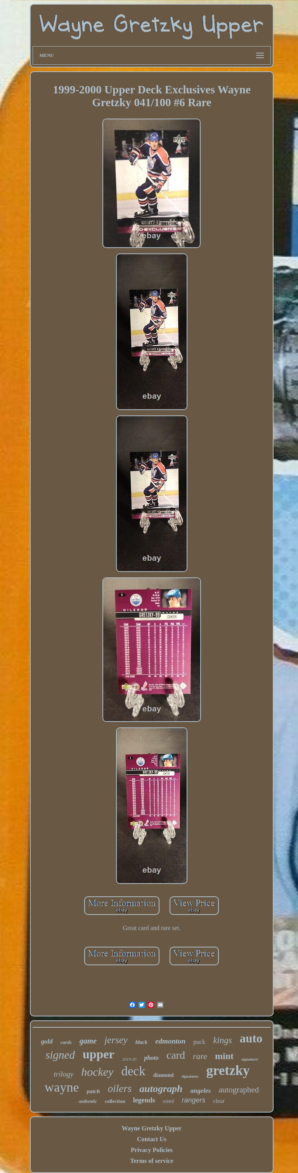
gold (47, 1041)
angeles (201, 1090)
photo (151, 1057)
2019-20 (129, 1059)
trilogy (64, 1074)
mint (224, 1056)
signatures (190, 1076)
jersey (116, 1040)
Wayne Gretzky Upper (152, 1128)
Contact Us (151, 1139)
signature (249, 1059)
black (141, 1042)
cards (66, 1042)
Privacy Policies (152, 1150)
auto (251, 1038)
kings (222, 1040)
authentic (88, 1101)
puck (199, 1042)
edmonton (170, 1041)
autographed (238, 1089)
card (175, 1055)
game (88, 1041)
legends (144, 1100)
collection (115, 1101)
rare (200, 1056)
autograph (160, 1088)
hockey (97, 1071)
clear (219, 1101)
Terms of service (151, 1160)
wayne (62, 1087)
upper (98, 1054)
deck (133, 1071)
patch (93, 1091)
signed (60, 1055)
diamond (163, 1075)
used (168, 1101)
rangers (194, 1100)
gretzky (227, 1070)
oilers (120, 1088)
